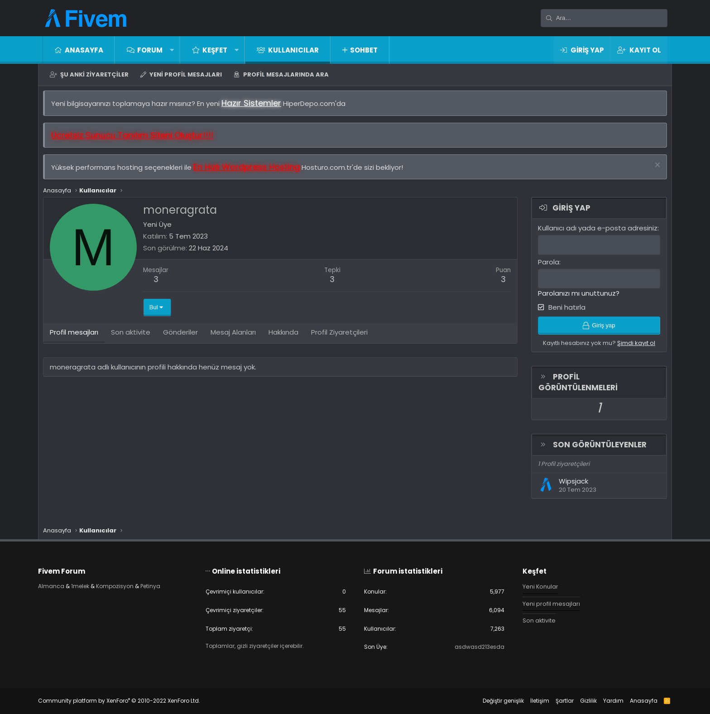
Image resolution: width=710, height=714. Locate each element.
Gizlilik (579, 700)
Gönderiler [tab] (185, 338)
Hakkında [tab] (288, 338)
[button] (172, 50)
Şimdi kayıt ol (632, 349)
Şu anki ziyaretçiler (94, 74)
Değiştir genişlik (494, 700)
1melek (91, 584)
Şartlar (556, 700)
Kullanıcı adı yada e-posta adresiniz (593, 232)
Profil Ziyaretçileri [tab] (344, 338)
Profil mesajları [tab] (78, 338)
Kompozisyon (129, 584)
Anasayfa (84, 50)
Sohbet (364, 50)
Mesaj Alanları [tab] (237, 338)
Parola (544, 266)
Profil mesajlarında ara (286, 74)
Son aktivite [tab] (135, 338)
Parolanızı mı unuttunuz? (574, 297)
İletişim (530, 700)
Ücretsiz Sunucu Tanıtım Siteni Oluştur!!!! (137, 139)
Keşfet (214, 50)
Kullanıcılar (293, 50)
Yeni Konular (536, 584)
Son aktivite (535, 618)
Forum (150, 50)
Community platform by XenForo (128, 700)
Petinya (167, 584)
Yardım (604, 700)
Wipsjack (569, 487)
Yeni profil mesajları (185, 74)
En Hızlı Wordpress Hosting (251, 171)
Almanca (60, 584)
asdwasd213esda (474, 646)
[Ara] (604, 18)
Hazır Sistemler (256, 107)
